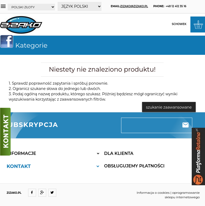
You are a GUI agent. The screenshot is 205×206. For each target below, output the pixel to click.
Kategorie (26, 45)
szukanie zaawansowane (169, 107)
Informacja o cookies (153, 193)
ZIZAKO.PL (14, 193)
